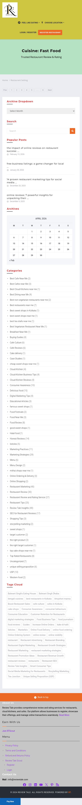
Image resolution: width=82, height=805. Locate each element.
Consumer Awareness (20, 385)
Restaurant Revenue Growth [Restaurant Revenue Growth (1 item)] (50, 656)
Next (50, 90)
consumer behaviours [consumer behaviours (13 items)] (55, 609)
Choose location (51, 22)
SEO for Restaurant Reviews (23, 513)
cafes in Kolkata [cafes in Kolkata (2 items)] (54, 604)
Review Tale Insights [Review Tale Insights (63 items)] (17, 666)
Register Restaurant (50, 32)
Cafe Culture (15, 342)
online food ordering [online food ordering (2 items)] (62, 630)
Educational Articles (19, 401)
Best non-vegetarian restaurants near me (29, 300)
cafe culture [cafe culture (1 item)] (38, 604)
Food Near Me (16, 417)
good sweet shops (18, 428)
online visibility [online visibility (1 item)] (55, 635)
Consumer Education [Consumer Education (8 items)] (18, 614)
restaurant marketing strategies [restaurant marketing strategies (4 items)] (46, 650)
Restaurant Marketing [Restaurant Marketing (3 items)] (18, 650)
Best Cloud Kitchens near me (23, 289)
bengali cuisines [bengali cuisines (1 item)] (15, 598)
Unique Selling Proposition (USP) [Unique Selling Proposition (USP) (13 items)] (38, 676)
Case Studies (16, 358)
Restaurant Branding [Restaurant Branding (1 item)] (54, 640)
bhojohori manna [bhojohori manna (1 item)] (63, 598)
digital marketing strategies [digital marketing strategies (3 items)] (21, 619)
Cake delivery (16, 353)
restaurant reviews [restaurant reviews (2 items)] (16, 661)
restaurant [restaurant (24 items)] (13, 640)
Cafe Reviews (16, 348)
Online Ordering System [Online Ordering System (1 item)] (19, 635)
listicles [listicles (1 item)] (11, 630)
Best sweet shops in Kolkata (23, 310)
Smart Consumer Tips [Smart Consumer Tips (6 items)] (40, 666)
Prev (5, 90)
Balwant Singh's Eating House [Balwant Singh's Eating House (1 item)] (22, 593)
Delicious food (16, 390)
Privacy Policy (11, 745)
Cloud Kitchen (16, 369)
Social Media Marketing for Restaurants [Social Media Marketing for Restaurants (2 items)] (26, 671)
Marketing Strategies (19, 454)
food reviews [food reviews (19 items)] (14, 624)
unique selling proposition (22, 566)
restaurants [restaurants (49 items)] (33, 661)
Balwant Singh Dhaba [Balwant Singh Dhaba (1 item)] (49, 593)
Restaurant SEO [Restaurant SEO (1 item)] (49, 661)
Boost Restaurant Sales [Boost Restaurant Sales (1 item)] (19, 604)
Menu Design (16, 465)
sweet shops (16, 529)
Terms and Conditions (15, 750)
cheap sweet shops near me (23, 364)
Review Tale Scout (13, 760)
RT (69, 792)
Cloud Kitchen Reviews (20, 380)
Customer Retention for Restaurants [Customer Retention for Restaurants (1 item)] (48, 614)
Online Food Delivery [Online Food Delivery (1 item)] (40, 630)
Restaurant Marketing (20, 486)
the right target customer (21, 545)
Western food (16, 577)
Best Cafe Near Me (18, 278)
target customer (17, 534)
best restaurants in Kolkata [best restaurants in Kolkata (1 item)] (39, 598)
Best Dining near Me (19, 294)
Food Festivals (16, 412)
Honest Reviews (17, 438)
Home (5, 80)
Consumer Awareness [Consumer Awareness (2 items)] (32, 609)
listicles (13, 444)
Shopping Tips (16, 518)
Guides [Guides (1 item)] (26, 624)
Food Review (16, 422)
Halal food (15, 433)
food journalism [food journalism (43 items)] (65, 619)
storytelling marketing (20, 524)
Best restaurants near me (21, 305)
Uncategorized (16, 561)
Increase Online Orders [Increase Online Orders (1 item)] (43, 624)
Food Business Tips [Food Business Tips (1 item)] (46, 619)
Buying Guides (16, 337)
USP (12, 572)
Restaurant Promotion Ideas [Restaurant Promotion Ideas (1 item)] (21, 656)
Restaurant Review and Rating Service (27, 497)
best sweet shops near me (22, 316)
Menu (12, 460)
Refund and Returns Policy (17, 755)
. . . (37, 90)
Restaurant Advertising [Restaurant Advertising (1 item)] (31, 640)
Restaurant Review (18, 492)
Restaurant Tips (17, 502)
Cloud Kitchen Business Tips (23, 374)
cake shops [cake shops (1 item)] (13, 609)
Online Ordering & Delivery (22, 476)
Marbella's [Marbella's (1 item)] (23, 630)
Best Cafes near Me (19, 284)
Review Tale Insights (19, 508)
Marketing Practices (19, 449)
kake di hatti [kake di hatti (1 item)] (62, 624)
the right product (17, 540)
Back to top (41, 697)
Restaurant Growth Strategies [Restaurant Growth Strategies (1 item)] (52, 645)
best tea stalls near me (20, 321)
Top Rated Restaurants (20, 556)
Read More (64, 715)
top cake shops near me (21, 550)
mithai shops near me (20, 470)
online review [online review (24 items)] (39, 635)
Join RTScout (8, 731)
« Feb (11, 260)
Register (11, 765)
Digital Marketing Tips (20, 396)
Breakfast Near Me (18, 332)
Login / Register (28, 32)
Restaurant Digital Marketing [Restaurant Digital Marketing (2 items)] (21, 645)
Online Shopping (17, 481)
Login (9, 770)
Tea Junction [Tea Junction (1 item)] (14, 676)
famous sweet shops (19, 406)
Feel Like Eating (28, 22)
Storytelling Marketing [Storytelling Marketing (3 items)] (58, 671)
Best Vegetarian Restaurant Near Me (27, 326)
